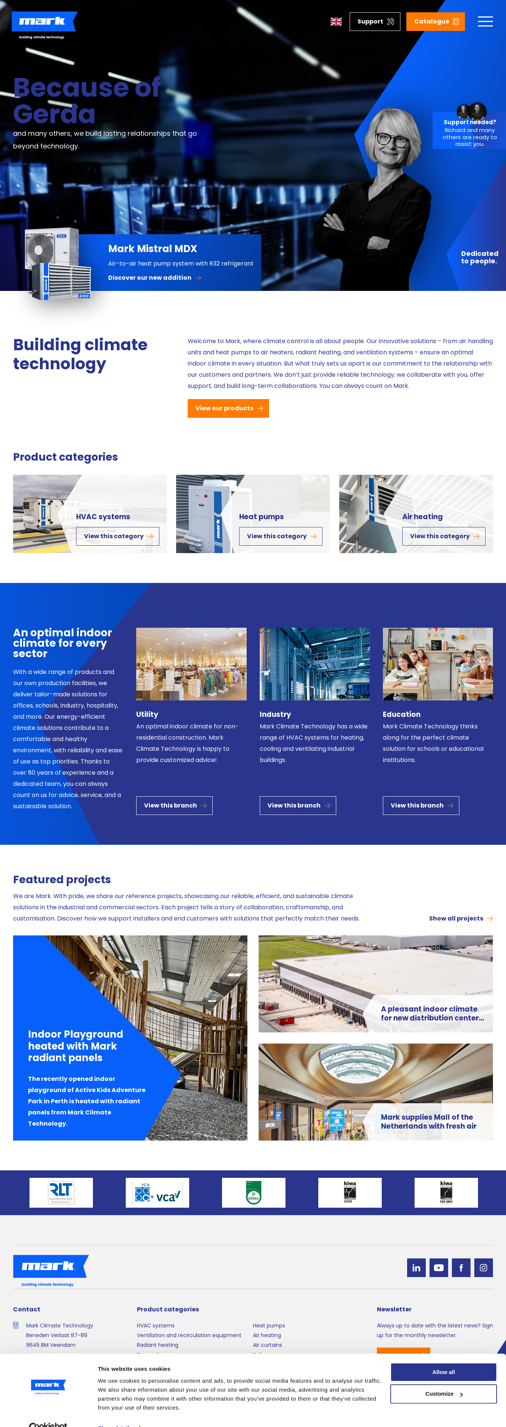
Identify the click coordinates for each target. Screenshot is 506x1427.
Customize (444, 1378)
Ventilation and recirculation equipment (189, 1335)
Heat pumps (261, 516)
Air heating (422, 516)
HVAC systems (103, 516)
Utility (147, 714)
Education (402, 714)
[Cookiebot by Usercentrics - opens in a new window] (48, 1412)
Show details (115, 1412)
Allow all (443, 1356)
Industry (275, 714)
